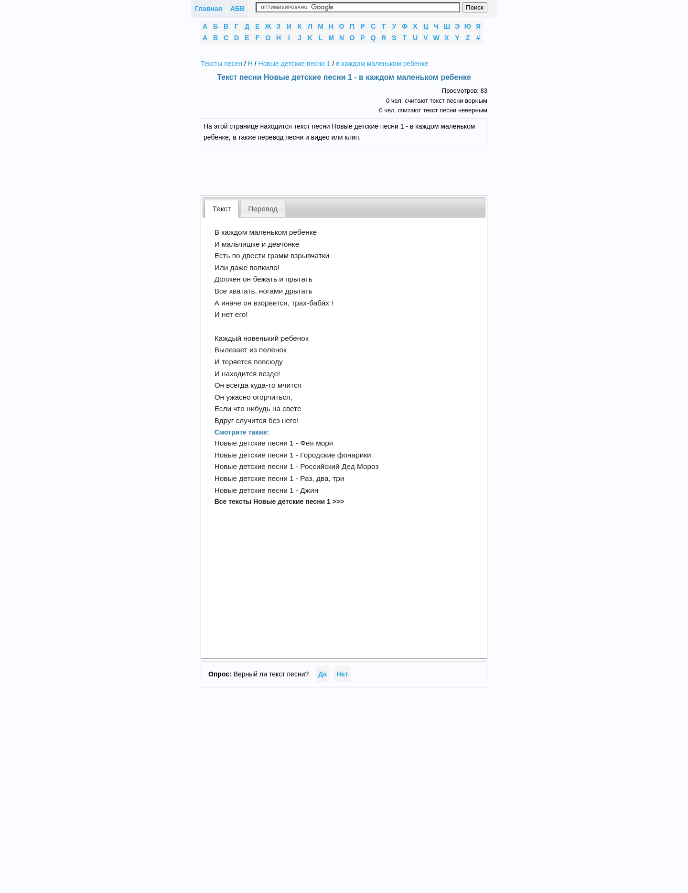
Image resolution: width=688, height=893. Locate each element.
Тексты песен (221, 63)
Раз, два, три (322, 478)
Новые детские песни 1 (294, 63)
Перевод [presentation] (263, 209)
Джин (309, 490)
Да (322, 674)
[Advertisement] (351, 169)
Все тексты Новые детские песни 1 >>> (279, 501)
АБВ (237, 8)
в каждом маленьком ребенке (382, 63)
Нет (342, 674)
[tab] (221, 209)
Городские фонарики (335, 455)
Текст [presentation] (222, 209)
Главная (208, 8)
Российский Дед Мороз (339, 466)
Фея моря (316, 443)
